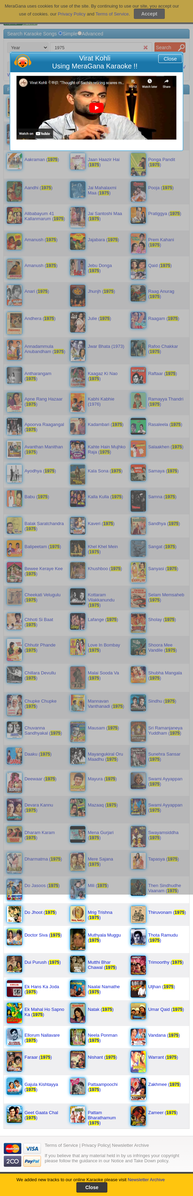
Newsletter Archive (146, 1179)
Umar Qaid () (166, 1009)
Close (170, 59)
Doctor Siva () (43, 935)
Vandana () (164, 1035)
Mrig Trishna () (100, 915)
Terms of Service (61, 1145)
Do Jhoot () (40, 912)
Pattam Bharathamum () (102, 1117)
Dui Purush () (42, 962)
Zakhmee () (164, 1084)
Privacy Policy (95, 1145)
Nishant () (102, 1057)
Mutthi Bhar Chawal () (102, 965)
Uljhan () (161, 986)
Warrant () (163, 1057)
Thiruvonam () (167, 912)
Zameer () (163, 1112)
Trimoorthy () (166, 962)
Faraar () (38, 1057)
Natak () (101, 1009)
